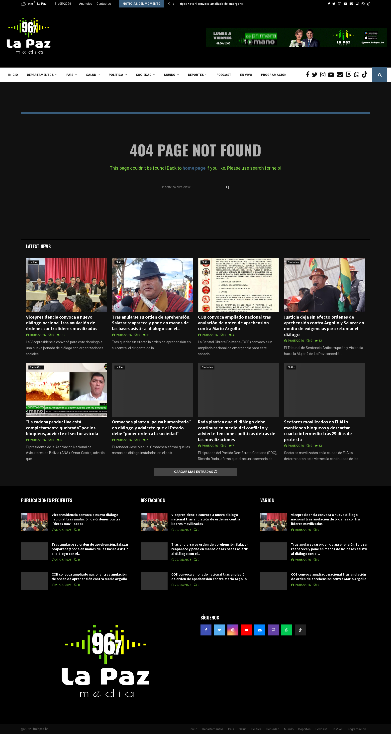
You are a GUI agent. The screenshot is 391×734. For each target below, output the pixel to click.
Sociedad (143, 75)
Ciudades (293, 262)
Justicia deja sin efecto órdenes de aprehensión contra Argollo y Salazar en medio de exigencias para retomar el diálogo (324, 326)
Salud (91, 75)
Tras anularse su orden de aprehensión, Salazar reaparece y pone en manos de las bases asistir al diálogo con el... (151, 323)
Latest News (38, 246)
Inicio (13, 75)
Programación (274, 75)
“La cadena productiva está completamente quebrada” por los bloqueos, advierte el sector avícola (62, 428)
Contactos (104, 3)
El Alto (119, 262)
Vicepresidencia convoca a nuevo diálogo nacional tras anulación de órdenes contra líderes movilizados (61, 323)
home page (194, 168)
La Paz (33, 262)
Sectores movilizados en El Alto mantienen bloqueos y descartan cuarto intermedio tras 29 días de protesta (318, 430)
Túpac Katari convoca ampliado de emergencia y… (214, 3)
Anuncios (85, 3)
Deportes (196, 75)
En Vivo (246, 75)
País (69, 75)
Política (116, 75)
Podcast (223, 75)
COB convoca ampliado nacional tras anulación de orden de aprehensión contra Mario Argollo (234, 323)
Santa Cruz (36, 367)
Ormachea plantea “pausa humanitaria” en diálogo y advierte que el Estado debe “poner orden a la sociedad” (151, 428)
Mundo (169, 75)
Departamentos (40, 75)
